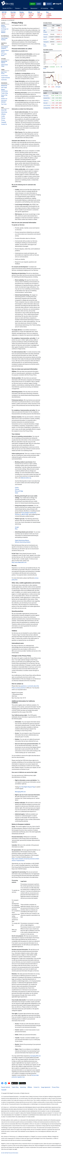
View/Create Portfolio (4, 38)
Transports (45, 41)
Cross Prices (4, 74)
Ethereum (45, 34)
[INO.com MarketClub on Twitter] (6, 1083)
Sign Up (33, 3)
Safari (16, 493)
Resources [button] (34, 8)
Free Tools (3, 102)
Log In (38, 3)
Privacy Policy (53, 1087)
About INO (3, 108)
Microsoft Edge (19, 491)
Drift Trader (4, 86)
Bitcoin (30, 12)
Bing (16, 529)
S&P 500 (4, 12)
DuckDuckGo (33, 512)
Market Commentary (4, 89)
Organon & (45, 99)
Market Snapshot (3, 26)
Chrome (17, 489)
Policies (3, 116)
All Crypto (58, 85)
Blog (52, 8)
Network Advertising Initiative (22, 542)
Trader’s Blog (4, 92)
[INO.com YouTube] (9, 1083)
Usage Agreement (44, 1087)
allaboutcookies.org (26, 478)
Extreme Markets (3, 31)
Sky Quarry (45, 94)
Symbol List (4, 97)
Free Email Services (3, 100)
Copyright (3, 120)
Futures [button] (17, 8)
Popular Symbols (5, 1087)
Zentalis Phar (46, 96)
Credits (3, 114)
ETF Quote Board (3, 54)
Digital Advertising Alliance (22, 540)
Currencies (4, 78)
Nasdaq (22, 12)
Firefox (17, 487)
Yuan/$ (45, 36)
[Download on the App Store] (14, 1083)
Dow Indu (13, 12)
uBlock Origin (24, 514)
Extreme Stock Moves (4, 50)
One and (45, 101)
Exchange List (4, 29)
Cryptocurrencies (5, 77)
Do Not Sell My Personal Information (9, 1152)
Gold (38, 12)
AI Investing (44, 8)
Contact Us (4, 122)
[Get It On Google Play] (22, 1083)
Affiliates (3, 112)
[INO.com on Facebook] (2, 1083)
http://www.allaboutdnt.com (19, 562)
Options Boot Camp (4, 65)
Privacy (3, 118)
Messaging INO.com (20, 791)
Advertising (4, 110)
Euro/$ (44, 38)
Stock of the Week (4, 94)
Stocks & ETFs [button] (7, 8)
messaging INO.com (35, 1056)
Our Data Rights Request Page (27, 787)
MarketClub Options (4, 61)
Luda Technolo (46, 103)
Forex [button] (25, 8)
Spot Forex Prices (4, 72)
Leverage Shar (46, 106)
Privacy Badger (25, 512)
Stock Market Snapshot (4, 47)
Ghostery (17, 514)
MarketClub (4, 84)
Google (17, 527)
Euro (47, 12)
